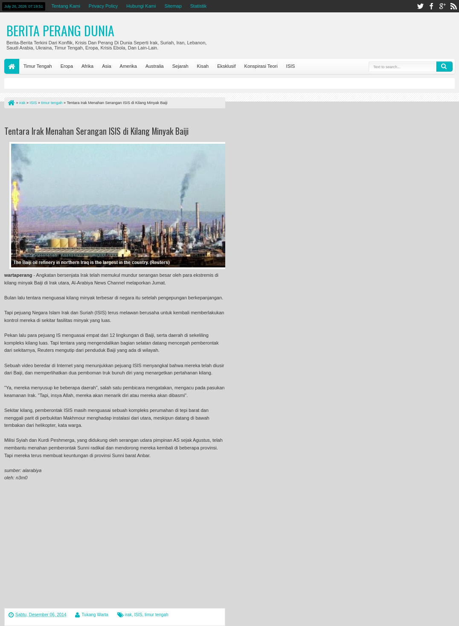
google (442, 6)
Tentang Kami (66, 6)
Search (444, 66)
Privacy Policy (103, 6)
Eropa (67, 66)
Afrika (87, 66)
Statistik (198, 6)
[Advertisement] (104, 119)
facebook (431, 6)
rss (453, 6)
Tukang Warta (95, 614)
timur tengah (156, 614)
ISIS (290, 66)
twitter (420, 6)
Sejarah (180, 66)
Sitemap (172, 6)
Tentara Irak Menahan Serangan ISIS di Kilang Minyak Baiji (96, 131)
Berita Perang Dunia (60, 30)
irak (128, 614)
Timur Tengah (37, 66)
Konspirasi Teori (261, 66)
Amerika (128, 66)
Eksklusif (226, 66)
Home (11, 66)
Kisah (203, 66)
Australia (154, 66)
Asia (106, 66)
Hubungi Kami (141, 6)
